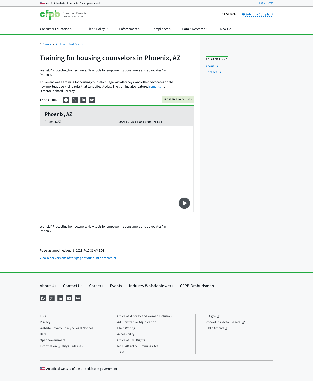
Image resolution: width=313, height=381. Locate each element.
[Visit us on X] (52, 297)
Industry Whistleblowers (151, 286)
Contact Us (72, 286)
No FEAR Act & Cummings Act (137, 346)
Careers (96, 286)
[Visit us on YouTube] (69, 297)
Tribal (121, 352)
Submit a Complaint (257, 14)
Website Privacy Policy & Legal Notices (66, 328)
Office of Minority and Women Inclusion (144, 316)
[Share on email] (92, 99)
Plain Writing (126, 328)
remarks (155, 86)
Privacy (45, 322)
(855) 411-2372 (265, 3)
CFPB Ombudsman (197, 286)
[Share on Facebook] (66, 99)
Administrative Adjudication (136, 322)
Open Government (52, 340)
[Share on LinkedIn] (83, 99)
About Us (48, 286)
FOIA (43, 316)
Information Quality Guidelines (61, 346)
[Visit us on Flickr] (78, 297)
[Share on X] (75, 99)
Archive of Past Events (69, 44)
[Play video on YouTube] (184, 203)
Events (47, 44)
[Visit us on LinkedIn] (60, 297)
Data (43, 334)
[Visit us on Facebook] (43, 297)
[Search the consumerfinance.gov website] (229, 14)
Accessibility (125, 334)
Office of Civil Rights (131, 340)
